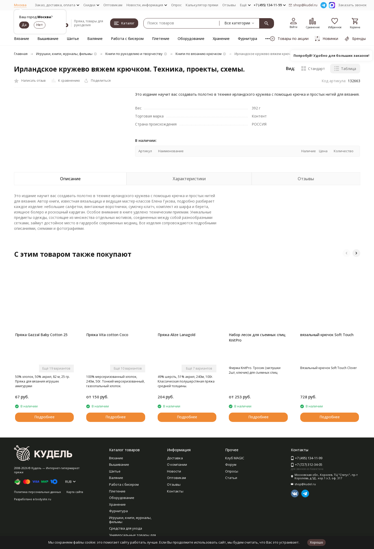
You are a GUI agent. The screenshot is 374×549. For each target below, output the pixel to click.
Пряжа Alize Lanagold (176, 334)
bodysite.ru (43, 499)
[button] (346, 253)
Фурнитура (247, 38)
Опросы (231, 471)
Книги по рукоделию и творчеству (134, 53)
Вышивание (47, 38)
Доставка (175, 458)
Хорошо (316, 542)
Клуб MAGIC (234, 458)
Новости (174, 471)
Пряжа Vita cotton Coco (107, 334)
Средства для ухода (125, 528)
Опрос (176, 5)
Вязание (21, 38)
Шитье (73, 38)
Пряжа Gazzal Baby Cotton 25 (41, 334)
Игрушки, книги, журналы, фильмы (64, 53)
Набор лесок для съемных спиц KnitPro (257, 337)
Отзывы (229, 5)
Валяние (95, 38)
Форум (230, 464)
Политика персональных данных (37, 492)
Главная (21, 53)
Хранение (221, 38)
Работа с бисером (127, 38)
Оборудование (191, 38)
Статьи (231, 477)
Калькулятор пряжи (202, 5)
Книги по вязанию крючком (199, 53)
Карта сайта (74, 492)
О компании (177, 464)
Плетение (160, 38)
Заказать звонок (352, 5)
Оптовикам (112, 5)
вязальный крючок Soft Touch (326, 334)
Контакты (175, 491)
